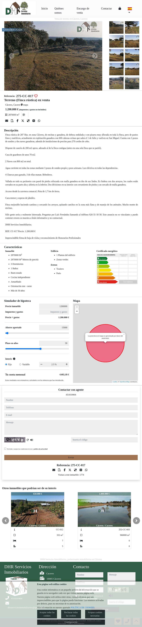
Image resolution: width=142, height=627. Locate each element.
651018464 (71, 394)
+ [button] (77, 307)
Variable (26, 364)
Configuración (71, 622)
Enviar (71, 457)
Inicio (44, 8)
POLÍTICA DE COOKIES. (83, 607)
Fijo (10, 364)
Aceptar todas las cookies (47, 614)
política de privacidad (41, 449)
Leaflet (115, 381)
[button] (5, 520)
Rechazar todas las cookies (71, 614)
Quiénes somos (59, 10)
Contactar (106, 8)
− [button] (77, 311)
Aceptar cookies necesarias (95, 614)
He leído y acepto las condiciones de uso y (27, 449)
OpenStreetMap (124, 381)
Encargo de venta (83, 10)
